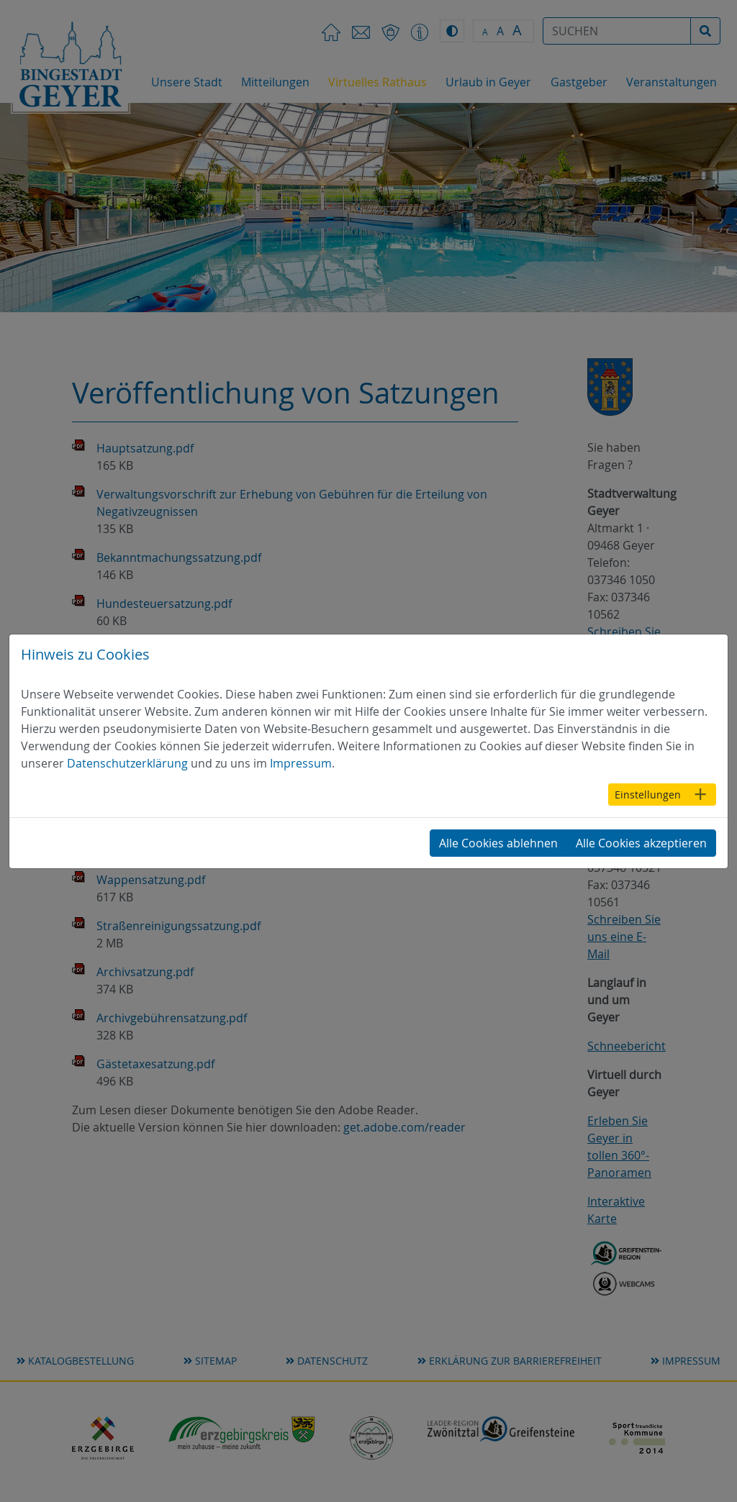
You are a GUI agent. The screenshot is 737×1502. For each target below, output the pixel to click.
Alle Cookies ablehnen (498, 843)
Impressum (301, 763)
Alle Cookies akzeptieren (641, 843)
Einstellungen (648, 794)
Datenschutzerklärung (127, 763)
